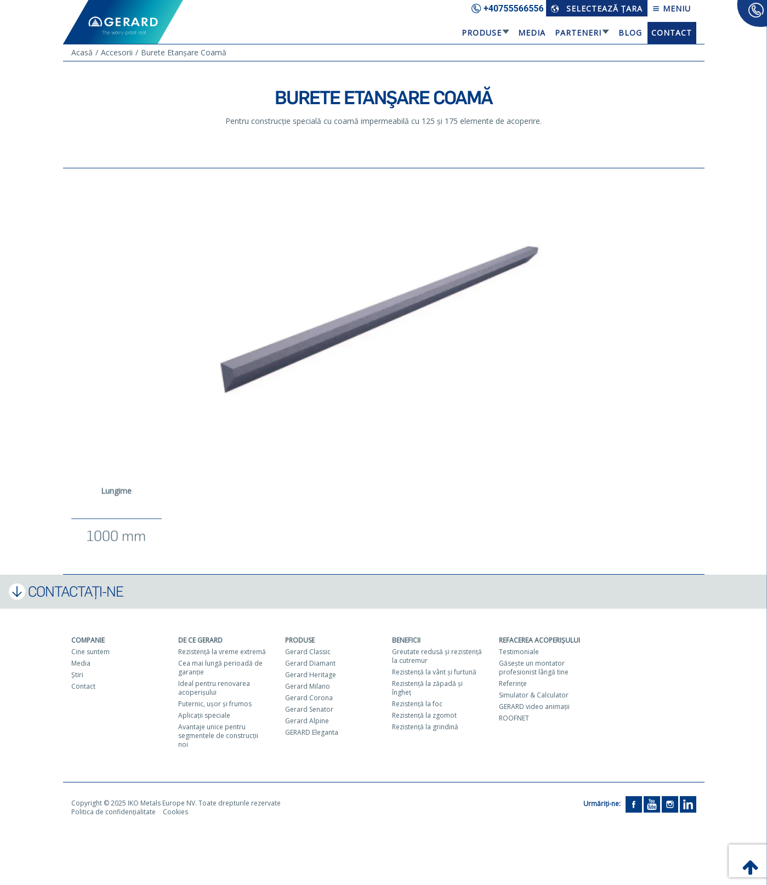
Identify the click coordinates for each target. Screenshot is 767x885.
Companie (88, 640)
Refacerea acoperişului (539, 640)
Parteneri (578, 32)
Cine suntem (90, 651)
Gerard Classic (308, 651)
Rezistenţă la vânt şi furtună (434, 672)
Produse (482, 32)
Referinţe (513, 683)
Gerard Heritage (310, 674)
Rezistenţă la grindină (425, 726)
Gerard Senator (309, 709)
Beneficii (406, 640)
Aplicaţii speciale (204, 715)
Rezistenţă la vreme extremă (222, 651)
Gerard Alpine (307, 720)
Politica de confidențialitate (113, 811)
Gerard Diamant (310, 663)
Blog (630, 32)
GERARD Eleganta (311, 732)
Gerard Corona (309, 697)
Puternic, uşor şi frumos (215, 703)
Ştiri (77, 674)
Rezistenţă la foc (417, 703)
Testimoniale (519, 651)
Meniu (671, 8)
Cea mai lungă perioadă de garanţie (220, 668)
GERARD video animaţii (534, 706)
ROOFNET (514, 718)
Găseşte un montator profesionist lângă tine (534, 668)
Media (532, 32)
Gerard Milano (307, 686)
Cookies (175, 811)
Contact (671, 32)
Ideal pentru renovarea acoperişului (214, 688)
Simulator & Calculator (534, 695)
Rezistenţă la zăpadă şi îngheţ (427, 688)
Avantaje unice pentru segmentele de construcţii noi (218, 735)
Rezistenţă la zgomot (424, 715)
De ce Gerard (200, 640)
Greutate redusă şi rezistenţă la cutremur (437, 656)
